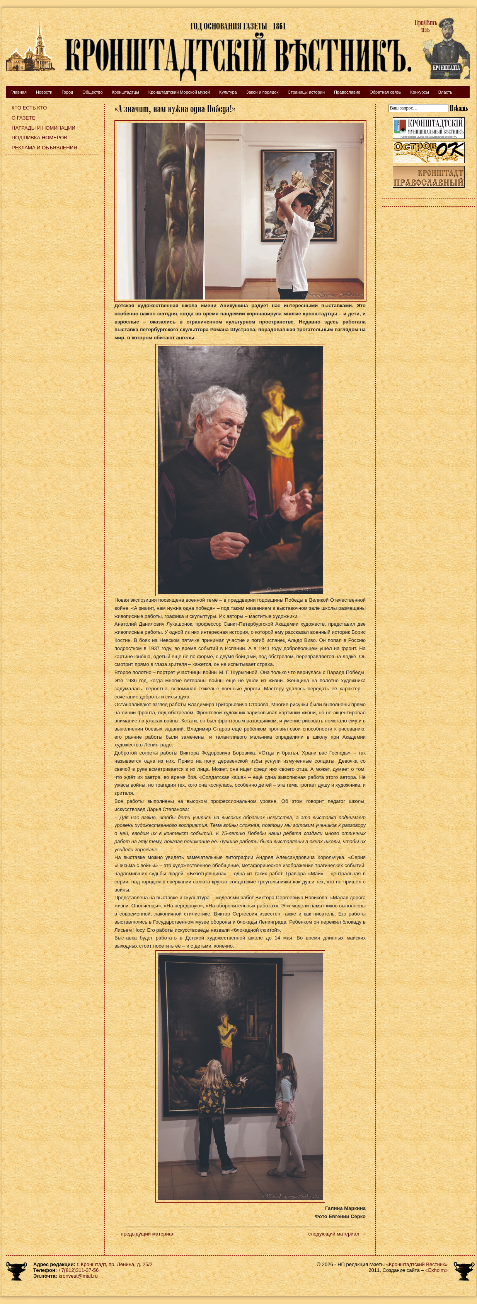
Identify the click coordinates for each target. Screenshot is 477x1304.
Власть (445, 92)
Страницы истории (306, 92)
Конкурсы (419, 92)
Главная (18, 92)
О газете (24, 118)
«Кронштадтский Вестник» (417, 1264)
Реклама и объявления (44, 148)
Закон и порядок (262, 92)
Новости (44, 92)
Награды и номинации (43, 128)
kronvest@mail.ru (77, 1276)
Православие (347, 92)
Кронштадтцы (125, 92)
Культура (228, 92)
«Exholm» (436, 1270)
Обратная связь (385, 92)
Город (67, 92)
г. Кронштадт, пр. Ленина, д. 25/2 (115, 1264)
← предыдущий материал (144, 1234)
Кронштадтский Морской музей (179, 92)
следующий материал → (337, 1234)
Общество (92, 92)
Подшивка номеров (39, 137)
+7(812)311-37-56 (78, 1270)
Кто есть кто (29, 108)
